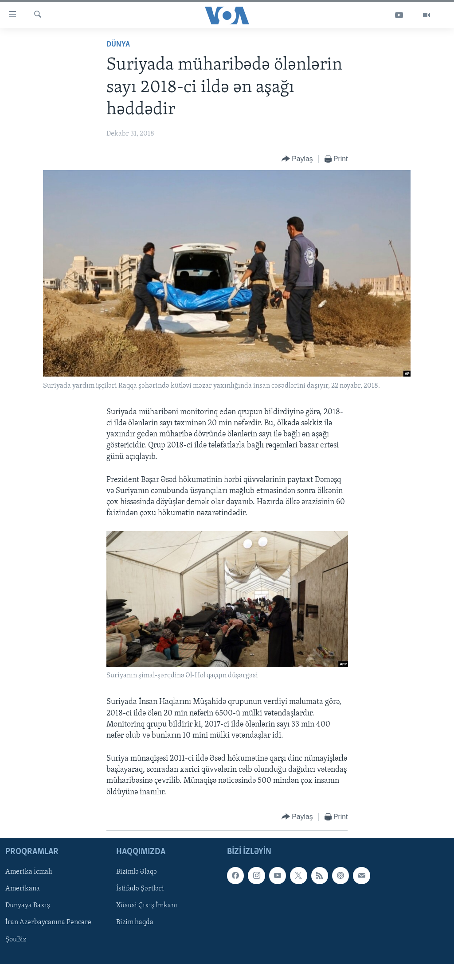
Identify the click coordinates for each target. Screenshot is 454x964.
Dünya (118, 44)
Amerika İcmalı (28, 871)
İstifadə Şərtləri (140, 888)
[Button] (297, 159)
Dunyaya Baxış (27, 905)
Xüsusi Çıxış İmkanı (146, 905)
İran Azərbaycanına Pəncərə (48, 922)
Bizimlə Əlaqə (136, 871)
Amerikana (22, 888)
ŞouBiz (15, 939)
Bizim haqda (134, 922)
